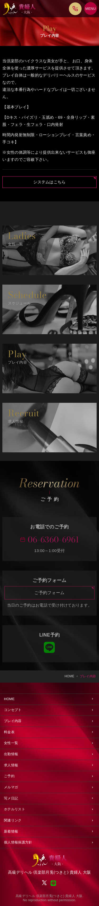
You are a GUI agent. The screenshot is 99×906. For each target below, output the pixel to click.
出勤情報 (11, 754)
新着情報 (11, 831)
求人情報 (11, 765)
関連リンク (13, 820)
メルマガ (11, 787)
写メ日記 (11, 798)
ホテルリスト (14, 809)
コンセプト (13, 710)
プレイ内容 (13, 721)
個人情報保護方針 (18, 842)
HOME (9, 699)
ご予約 (9, 776)
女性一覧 (11, 743)
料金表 (9, 732)
